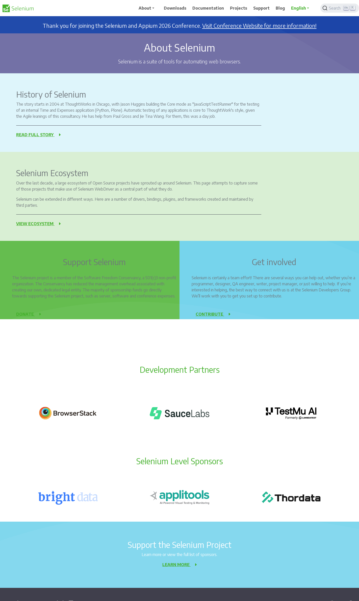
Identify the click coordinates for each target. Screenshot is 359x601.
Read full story (38, 134)
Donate (28, 314)
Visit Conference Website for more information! (259, 25)
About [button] (145, 8)
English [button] (298, 8)
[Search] (339, 8)
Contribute (213, 314)
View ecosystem (38, 223)
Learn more (179, 564)
